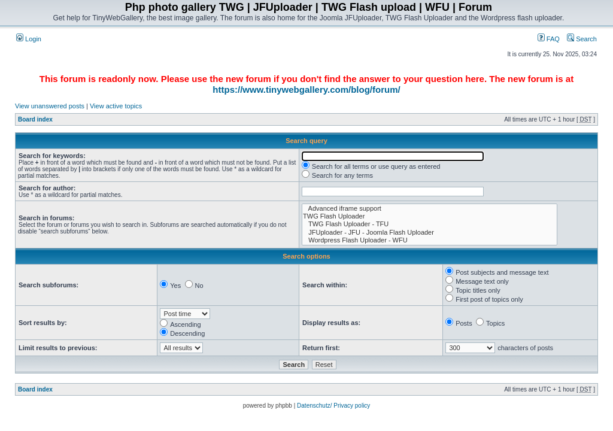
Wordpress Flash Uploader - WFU (429, 240)
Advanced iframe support (429, 209)
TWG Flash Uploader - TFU (429, 224)
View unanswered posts (49, 106)
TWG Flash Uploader (429, 216)
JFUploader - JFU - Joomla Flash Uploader (429, 232)
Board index (35, 119)
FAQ (549, 39)
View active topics (116, 106)
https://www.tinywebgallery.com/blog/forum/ (306, 89)
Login (28, 39)
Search (582, 39)
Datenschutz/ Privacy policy (333, 405)
